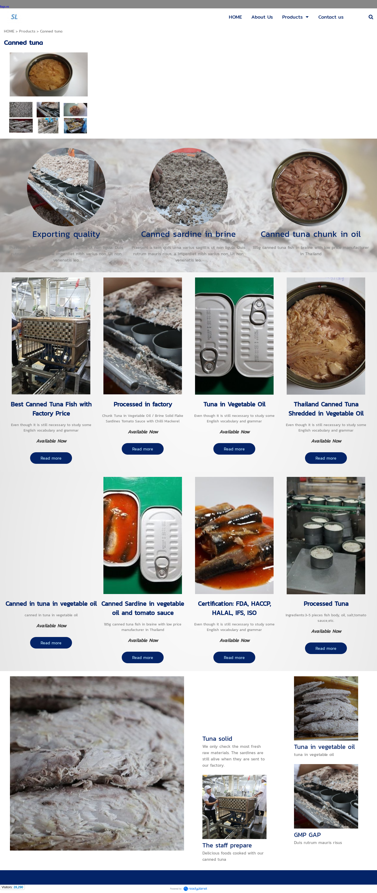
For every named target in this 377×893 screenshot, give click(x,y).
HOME (9, 31)
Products (27, 31)
